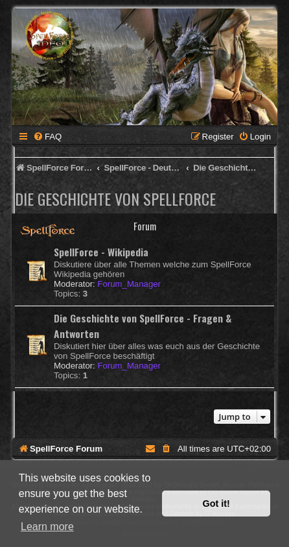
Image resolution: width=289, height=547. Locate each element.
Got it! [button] (216, 503)
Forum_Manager (128, 284)
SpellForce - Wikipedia (101, 252)
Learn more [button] (47, 526)
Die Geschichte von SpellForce (115, 198)
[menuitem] (47, 136)
